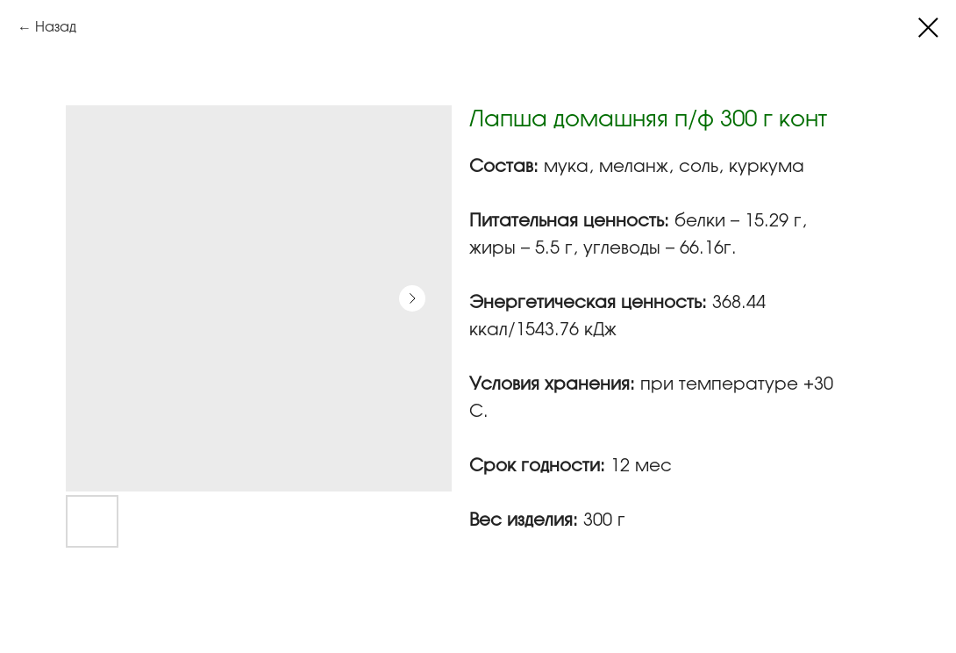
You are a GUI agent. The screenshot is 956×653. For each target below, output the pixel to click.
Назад (55, 27)
